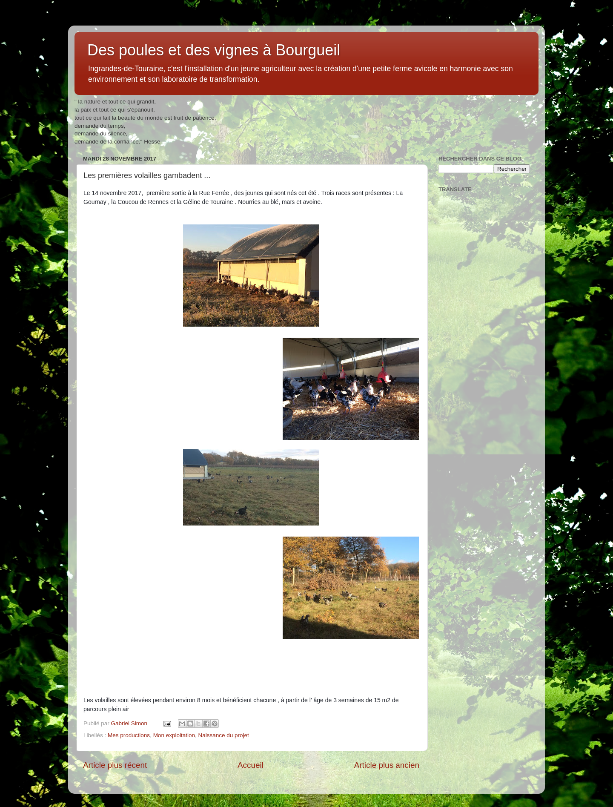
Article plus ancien (386, 765)
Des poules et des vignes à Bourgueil (213, 50)
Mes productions (129, 735)
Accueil (251, 765)
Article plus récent (115, 765)
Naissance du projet (223, 735)
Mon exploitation (174, 735)
